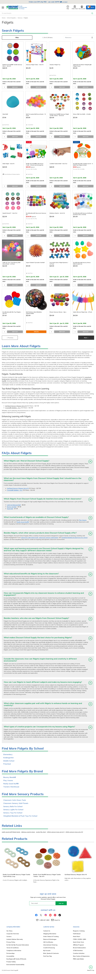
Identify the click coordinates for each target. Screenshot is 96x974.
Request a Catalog (78, 931)
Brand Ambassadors (79, 947)
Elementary (7, 754)
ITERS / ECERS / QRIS (79, 939)
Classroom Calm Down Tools (14, 800)
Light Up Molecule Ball (14, 505)
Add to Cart (15, 87)
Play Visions (67, 379)
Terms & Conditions (12, 947)
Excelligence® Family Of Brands (16, 959)
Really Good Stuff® (23, 522)
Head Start (76, 936)
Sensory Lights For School (13, 809)
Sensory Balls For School (12, 806)
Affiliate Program (78, 945)
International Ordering (50, 945)
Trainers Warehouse (11, 787)
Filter (17, 37)
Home (3, 18)
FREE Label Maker (78, 959)
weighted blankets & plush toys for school (74, 537)
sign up (61, 903)
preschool (88, 377)
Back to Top (90, 968)
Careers (8, 936)
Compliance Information (13, 950)
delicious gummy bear (28, 832)
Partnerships (10, 953)
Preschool (7, 764)
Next (86, 337)
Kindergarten (8, 758)
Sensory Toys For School (12, 813)
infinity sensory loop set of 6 (74, 832)
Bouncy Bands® (9, 777)
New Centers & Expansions (81, 956)
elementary (13, 379)
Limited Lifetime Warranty (14, 939)
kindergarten (6, 379)
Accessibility (10, 956)
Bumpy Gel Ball (11, 507)
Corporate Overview (12, 933)
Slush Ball (10, 509)
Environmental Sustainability (15, 964)
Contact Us (46, 931)
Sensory (20, 18)
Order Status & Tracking (50, 936)
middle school (25, 379)
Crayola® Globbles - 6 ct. (13, 408)
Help (67, 7)
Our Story (9, 931)
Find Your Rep (47, 956)
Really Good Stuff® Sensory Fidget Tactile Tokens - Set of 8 (47, 875)
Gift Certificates (48, 942)
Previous (10, 337)
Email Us (57, 920)
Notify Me (36, 331)
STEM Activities (78, 950)
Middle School (8, 761)
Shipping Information (49, 933)
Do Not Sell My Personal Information (17, 945)
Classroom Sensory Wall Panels (15, 803)
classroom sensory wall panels (48, 537)
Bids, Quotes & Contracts (51, 953)
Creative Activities (78, 953)
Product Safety (11, 961)
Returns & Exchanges (49, 939)
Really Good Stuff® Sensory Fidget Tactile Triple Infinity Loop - (16, 875)
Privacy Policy (10, 942)
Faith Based (76, 933)
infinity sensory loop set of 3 (55, 832)
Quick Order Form (78, 942)
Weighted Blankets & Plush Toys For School (20, 816)
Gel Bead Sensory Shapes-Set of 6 (16, 406)
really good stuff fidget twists (11, 832)
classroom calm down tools (29, 537)
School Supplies (11, 18)
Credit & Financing (49, 947)
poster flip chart (41, 832)
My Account (46, 950)
